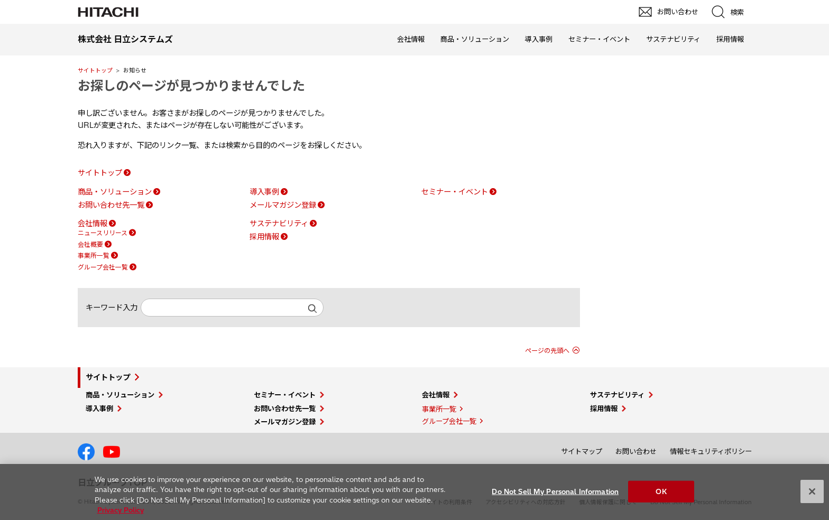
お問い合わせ (636, 451)
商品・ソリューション (474, 39)
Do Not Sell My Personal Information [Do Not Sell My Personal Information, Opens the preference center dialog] (555, 497)
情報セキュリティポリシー (711, 451)
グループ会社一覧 (103, 267)
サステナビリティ (673, 39)
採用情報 (730, 39)
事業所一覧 (93, 255)
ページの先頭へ (547, 351)
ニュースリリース (102, 233)
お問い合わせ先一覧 (111, 205)
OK (661, 497)
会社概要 (90, 244)
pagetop (816, 415)
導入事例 (538, 39)
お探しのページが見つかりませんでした (191, 86)
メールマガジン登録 (283, 205)
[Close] (812, 497)
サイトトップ (95, 70)
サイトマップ (581, 451)
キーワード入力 (111, 307)
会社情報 (411, 39)
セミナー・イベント (599, 39)
